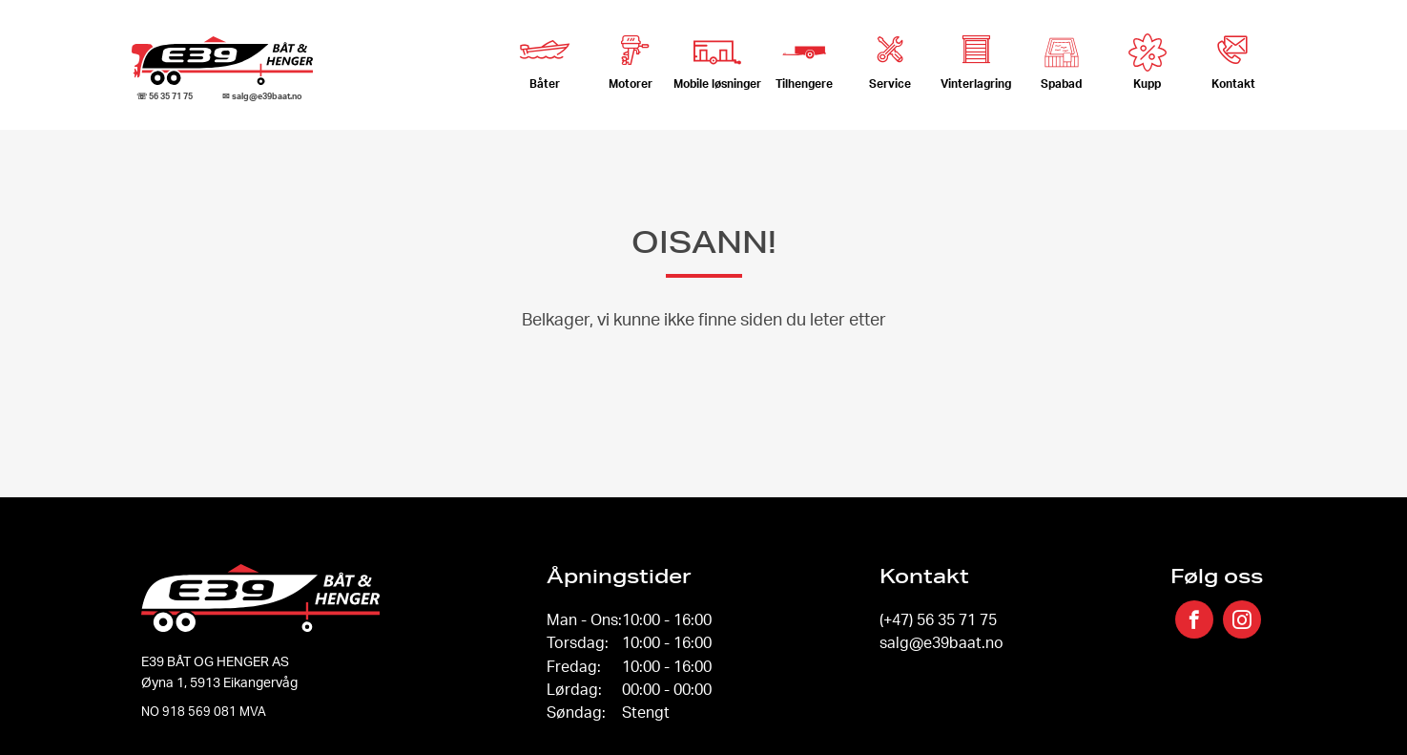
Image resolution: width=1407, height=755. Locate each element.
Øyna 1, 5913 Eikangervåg (219, 681)
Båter (545, 56)
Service (890, 56)
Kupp (1147, 62)
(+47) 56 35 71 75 (938, 619)
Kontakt (1233, 56)
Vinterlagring (976, 56)
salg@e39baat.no (941, 642)
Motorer (630, 56)
